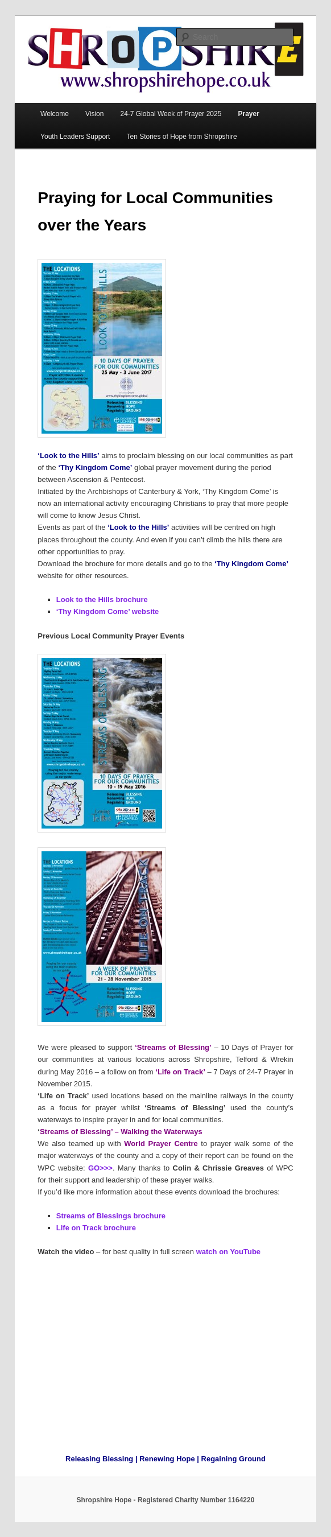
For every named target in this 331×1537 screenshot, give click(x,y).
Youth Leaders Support (75, 137)
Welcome (54, 114)
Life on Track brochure (96, 1227)
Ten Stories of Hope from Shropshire (181, 137)
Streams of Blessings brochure (111, 1216)
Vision (94, 114)
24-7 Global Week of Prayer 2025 (171, 114)
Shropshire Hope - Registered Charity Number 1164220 (166, 1500)
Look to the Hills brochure (102, 599)
